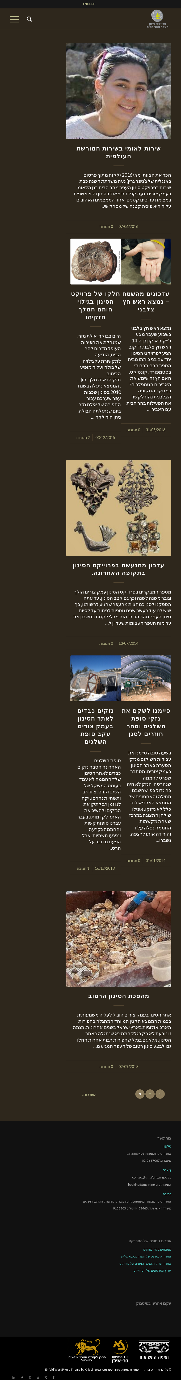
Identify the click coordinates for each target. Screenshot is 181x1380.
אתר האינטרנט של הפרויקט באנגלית (146, 1256)
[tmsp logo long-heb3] (106, 19)
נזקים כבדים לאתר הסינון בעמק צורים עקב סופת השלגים (95, 726)
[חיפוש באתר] (29, 19)
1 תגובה (83, 868)
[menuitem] (89, 4)
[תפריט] (16, 19)
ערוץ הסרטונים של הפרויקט (152, 1270)
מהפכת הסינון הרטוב (118, 996)
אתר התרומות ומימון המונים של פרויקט (145, 1264)
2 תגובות (83, 437)
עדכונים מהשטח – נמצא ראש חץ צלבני (146, 301)
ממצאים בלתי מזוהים (157, 1249)
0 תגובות (106, 226)
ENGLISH (89, 4)
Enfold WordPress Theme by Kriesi (69, 1369)
